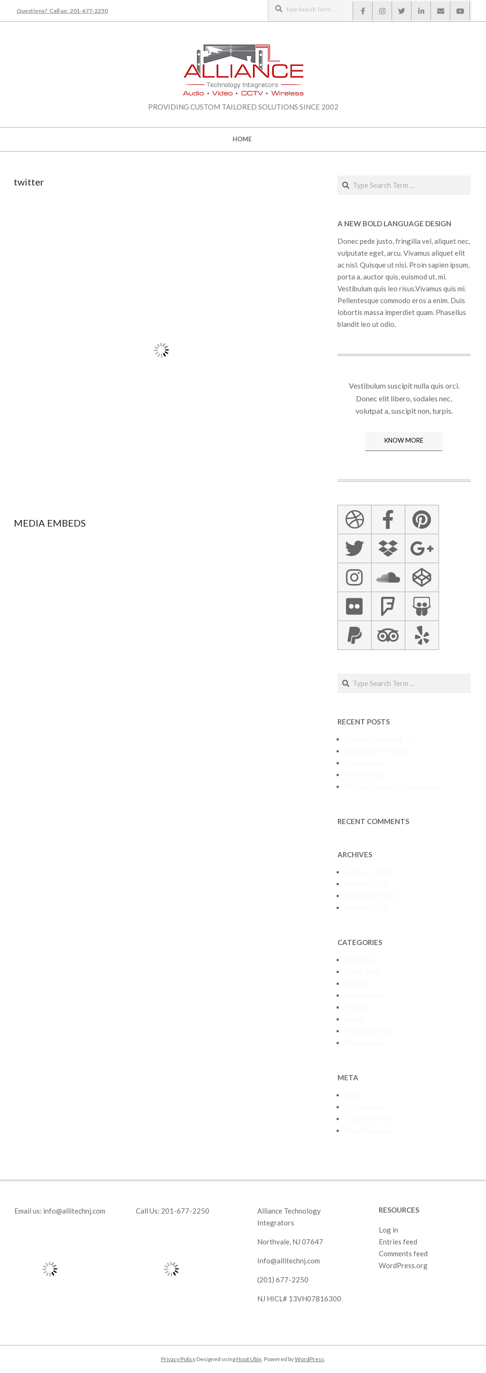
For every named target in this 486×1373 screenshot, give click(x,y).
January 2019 (366, 884)
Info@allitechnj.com (288, 1260)
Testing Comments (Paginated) (393, 786)
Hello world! (364, 774)
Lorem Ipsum (364, 995)
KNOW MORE (403, 440)
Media (354, 1019)
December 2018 (370, 895)
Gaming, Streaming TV (380, 739)
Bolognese (362, 960)
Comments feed (369, 1118)
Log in (354, 1095)
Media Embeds (50, 523)
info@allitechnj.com (74, 1210)
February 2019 (368, 872)
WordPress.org (369, 1130)
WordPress (309, 1359)
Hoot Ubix (249, 1359)
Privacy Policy (178, 1359)
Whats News (364, 1043)
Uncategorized (368, 1031)
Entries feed (364, 1107)
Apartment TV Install (378, 751)
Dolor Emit (362, 971)
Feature (357, 983)
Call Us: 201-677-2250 (172, 1210)
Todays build (364, 763)
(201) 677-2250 (282, 1279)
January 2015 (366, 907)
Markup (357, 1007)
